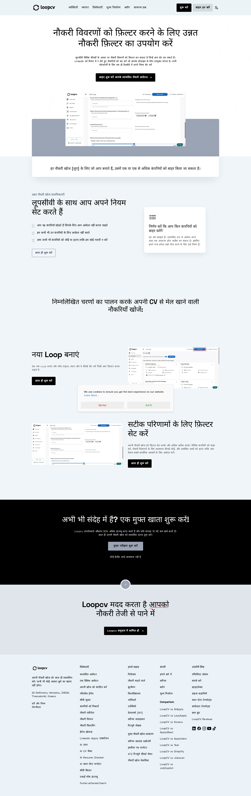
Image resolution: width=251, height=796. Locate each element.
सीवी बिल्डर (86, 770)
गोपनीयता (36, 707)
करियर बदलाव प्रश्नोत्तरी (139, 741)
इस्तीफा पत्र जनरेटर (137, 748)
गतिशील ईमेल (86, 694)
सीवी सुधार (85, 700)
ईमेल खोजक (86, 732)
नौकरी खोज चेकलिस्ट (138, 761)
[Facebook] (199, 730)
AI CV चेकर (86, 751)
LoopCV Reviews (202, 719)
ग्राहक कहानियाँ (199, 694)
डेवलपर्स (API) (135, 713)
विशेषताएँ (98, 7)
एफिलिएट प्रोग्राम (200, 674)
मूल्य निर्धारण (113, 7)
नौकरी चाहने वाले (136, 681)
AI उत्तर (84, 745)
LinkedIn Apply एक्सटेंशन (94, 738)
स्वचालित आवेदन (88, 674)
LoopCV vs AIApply (171, 709)
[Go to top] (125, 585)
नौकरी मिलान (86, 719)
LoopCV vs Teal (169, 745)
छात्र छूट (196, 713)
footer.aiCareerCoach (93, 783)
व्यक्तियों (73, 7)
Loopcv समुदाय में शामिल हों (125, 631)
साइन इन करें (203, 8)
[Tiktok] (214, 730)
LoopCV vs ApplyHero (173, 739)
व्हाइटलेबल (197, 687)
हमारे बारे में (166, 674)
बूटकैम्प (131, 687)
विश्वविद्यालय (134, 694)
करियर (163, 681)
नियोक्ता (132, 674)
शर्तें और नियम (38, 704)
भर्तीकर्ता (132, 700)
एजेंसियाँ (132, 706)
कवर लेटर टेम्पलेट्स (202, 700)
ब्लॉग (127, 7)
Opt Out (102, 405)
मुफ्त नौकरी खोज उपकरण (141, 734)
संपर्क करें (196, 681)
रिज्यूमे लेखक (134, 726)
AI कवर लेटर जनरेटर (90, 764)
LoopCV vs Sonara (171, 722)
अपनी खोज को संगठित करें (93, 687)
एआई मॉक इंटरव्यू (89, 777)
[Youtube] (209, 730)
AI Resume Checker (92, 758)
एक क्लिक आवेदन (89, 681)
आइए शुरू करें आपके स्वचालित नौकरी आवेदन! (125, 77)
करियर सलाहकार (136, 719)
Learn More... (91, 395)
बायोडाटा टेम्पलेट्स (201, 706)
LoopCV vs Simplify (172, 752)
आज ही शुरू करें (43, 253)
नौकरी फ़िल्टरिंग (87, 726)
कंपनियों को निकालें (89, 706)
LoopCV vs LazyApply (173, 716)
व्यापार (85, 7)
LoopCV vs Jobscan (172, 758)
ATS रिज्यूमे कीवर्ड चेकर (140, 754)
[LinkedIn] (194, 730)
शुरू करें (184, 8)
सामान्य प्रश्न (140, 7)
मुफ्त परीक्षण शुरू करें (125, 546)
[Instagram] (204, 730)
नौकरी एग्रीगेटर (87, 713)
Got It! (149, 405)
